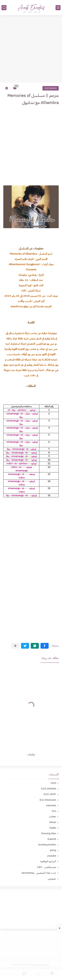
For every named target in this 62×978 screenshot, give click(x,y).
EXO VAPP (50, 794)
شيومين (52, 878)
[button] (45, 646)
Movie (52, 822)
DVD (53, 783)
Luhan (52, 816)
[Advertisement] (31, 49)
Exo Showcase (48, 799)
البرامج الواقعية (48, 861)
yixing (53, 850)
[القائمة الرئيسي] (58, 7)
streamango (13, 413)
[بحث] (3, 7)
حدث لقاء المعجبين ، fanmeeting (39, 872)
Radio (53, 827)
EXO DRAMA (51, 88)
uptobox (22, 410)
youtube (51, 855)
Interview (51, 805)
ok (9, 410)
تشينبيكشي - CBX (46, 867)
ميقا (14, 410)
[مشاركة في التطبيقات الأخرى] (15, 646)
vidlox (9, 463)
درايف (27, 413)
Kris (54, 811)
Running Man (48, 833)
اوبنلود (32, 410)
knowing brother (47, 844)
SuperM (51, 839)
